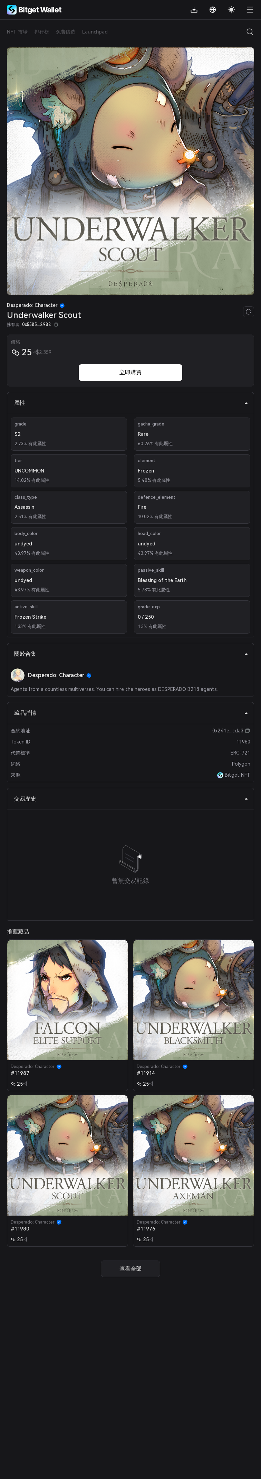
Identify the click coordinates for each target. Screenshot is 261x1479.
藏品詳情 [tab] (131, 713)
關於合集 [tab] (131, 653)
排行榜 (42, 32)
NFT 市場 (17, 32)
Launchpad (95, 32)
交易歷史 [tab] (131, 798)
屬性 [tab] (131, 403)
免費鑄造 (65, 32)
